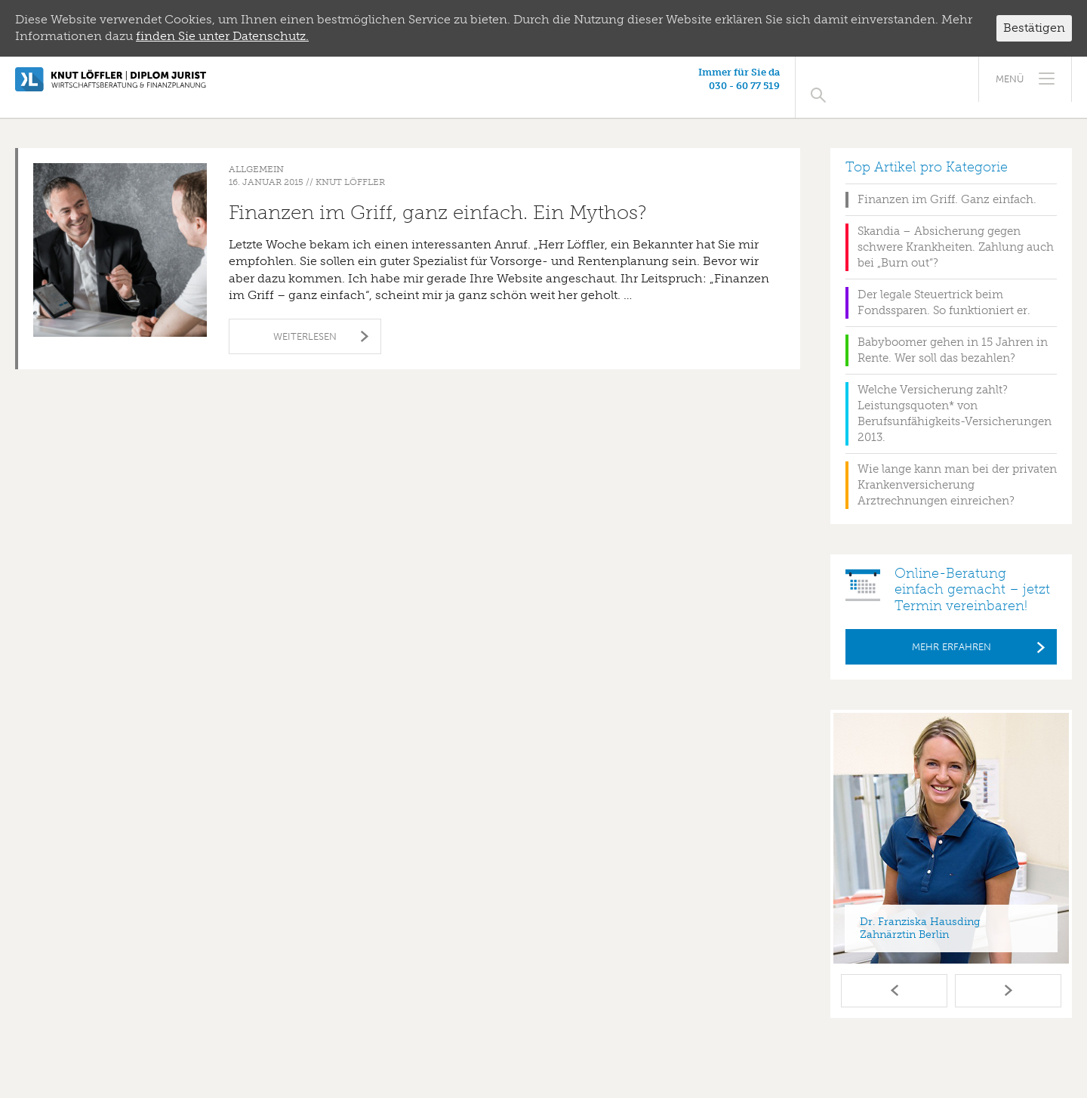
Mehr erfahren (951, 631)
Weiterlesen (305, 320)
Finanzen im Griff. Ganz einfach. (947, 183)
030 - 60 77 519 (881, 85)
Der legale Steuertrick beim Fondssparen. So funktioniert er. (944, 286)
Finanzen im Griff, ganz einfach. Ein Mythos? (438, 196)
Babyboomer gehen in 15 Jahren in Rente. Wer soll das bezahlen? (953, 334)
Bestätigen (1034, 27)
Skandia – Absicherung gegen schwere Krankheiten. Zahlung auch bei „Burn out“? (956, 231)
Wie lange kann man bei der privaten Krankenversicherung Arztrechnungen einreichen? (957, 469)
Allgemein (256, 153)
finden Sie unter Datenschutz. (222, 36)
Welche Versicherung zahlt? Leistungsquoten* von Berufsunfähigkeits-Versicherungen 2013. (955, 397)
